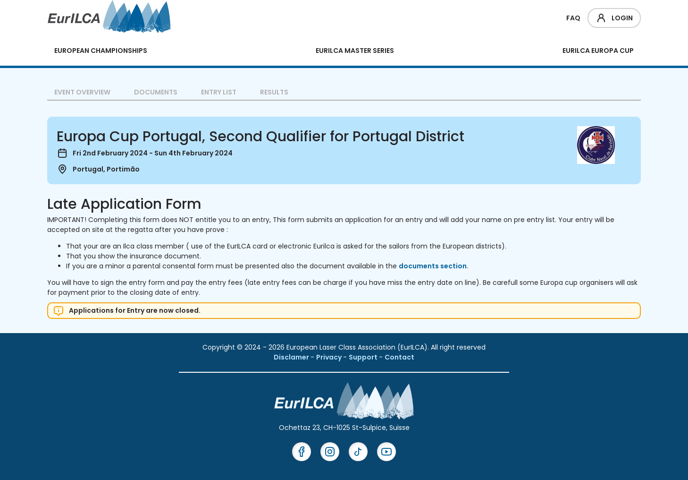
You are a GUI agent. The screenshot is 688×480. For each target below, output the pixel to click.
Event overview (82, 92)
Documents (155, 92)
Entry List (218, 92)
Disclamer (292, 357)
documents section (433, 266)
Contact (399, 357)
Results (274, 92)
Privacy (329, 357)
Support (364, 357)
